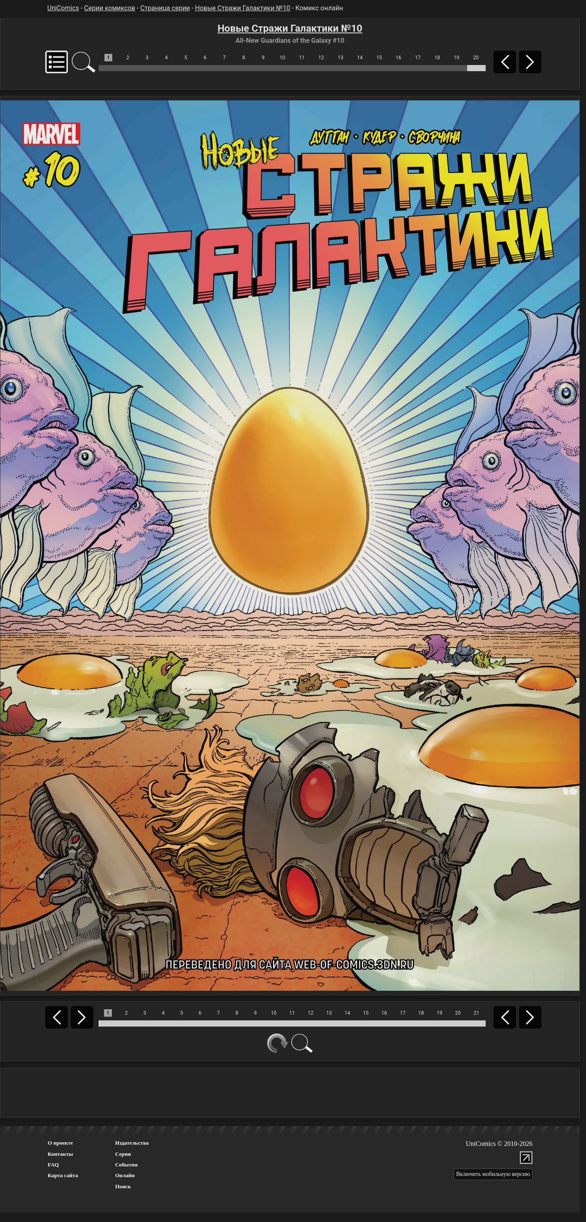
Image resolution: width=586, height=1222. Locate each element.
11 (302, 57)
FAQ (53, 1165)
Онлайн (125, 1175)
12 (321, 57)
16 (398, 57)
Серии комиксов (109, 8)
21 (476, 1013)
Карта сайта (63, 1175)
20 (476, 57)
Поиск (123, 1186)
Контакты (60, 1154)
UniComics (63, 8)
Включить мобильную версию (493, 1174)
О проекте (60, 1143)
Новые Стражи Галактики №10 (242, 8)
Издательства (132, 1143)
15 (379, 57)
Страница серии (165, 8)
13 (340, 57)
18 (437, 57)
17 (418, 57)
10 (282, 57)
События (126, 1165)
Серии (123, 1154)
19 (456, 57)
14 (360, 57)
